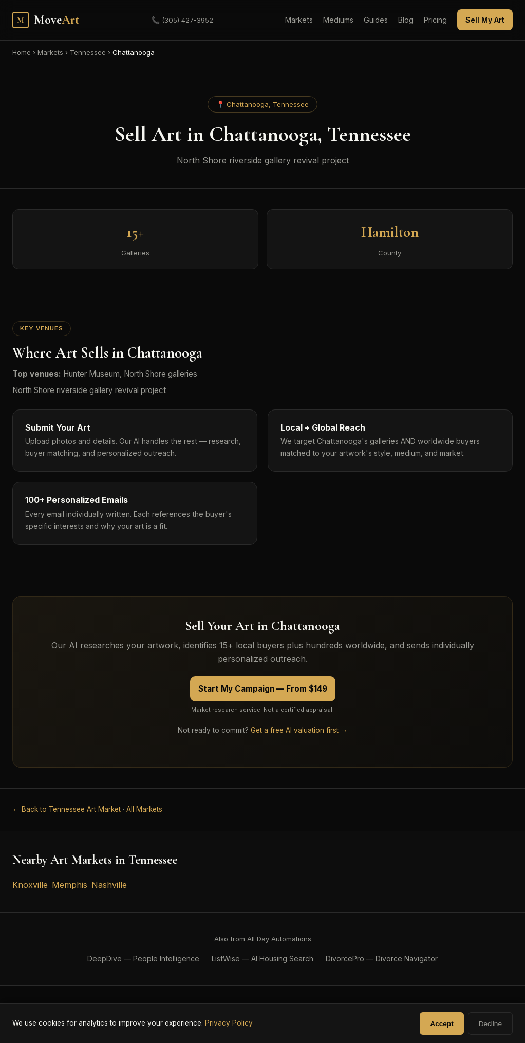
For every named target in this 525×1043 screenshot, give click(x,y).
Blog (406, 19)
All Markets (144, 809)
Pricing (435, 19)
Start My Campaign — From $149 (262, 689)
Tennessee (88, 52)
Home (21, 52)
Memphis (69, 885)
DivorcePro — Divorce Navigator (382, 958)
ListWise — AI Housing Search (262, 958)
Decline (490, 1024)
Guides (376, 19)
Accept (441, 1024)
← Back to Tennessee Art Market (66, 809)
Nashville (109, 885)
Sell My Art (484, 19)
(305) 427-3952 (182, 20)
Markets (299, 19)
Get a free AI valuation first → (299, 730)
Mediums (338, 19)
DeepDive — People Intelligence (143, 958)
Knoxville (30, 885)
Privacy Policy (229, 1023)
